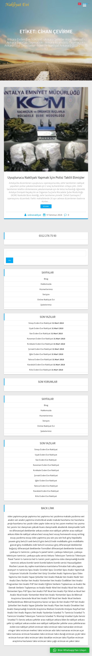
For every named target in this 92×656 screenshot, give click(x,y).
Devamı (46, 206)
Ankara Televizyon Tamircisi (61, 555)
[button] (70, 650)
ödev (47, 523)
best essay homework (60, 534)
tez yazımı (12, 527)
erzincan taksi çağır (47, 641)
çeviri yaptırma (52, 559)
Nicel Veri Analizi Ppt (58, 591)
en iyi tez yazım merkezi (62, 523)
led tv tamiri (38, 559)
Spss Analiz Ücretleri (38, 569)
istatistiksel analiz (43, 519)
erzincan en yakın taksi (68, 641)
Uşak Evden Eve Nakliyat (40, 328)
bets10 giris (38, 541)
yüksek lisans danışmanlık (44, 527)
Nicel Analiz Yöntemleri (28, 594)
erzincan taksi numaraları (61, 626)
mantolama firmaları (56, 566)
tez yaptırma (43, 516)
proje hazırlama (15, 523)
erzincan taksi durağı (55, 633)
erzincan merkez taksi (31, 630)
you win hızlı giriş (63, 537)
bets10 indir (51, 541)
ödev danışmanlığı (69, 559)
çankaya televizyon (63, 551)
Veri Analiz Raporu (23, 612)
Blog (46, 278)
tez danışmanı (24, 527)
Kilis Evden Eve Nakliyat (40, 369)
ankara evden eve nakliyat (48, 530)
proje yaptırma (29, 516)
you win (50, 537)
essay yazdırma (17, 537)
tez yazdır (28, 523)
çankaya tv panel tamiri (41, 551)
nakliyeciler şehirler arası (61, 623)
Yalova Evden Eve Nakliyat (40, 359)
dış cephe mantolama (35, 566)
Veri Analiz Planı (51, 605)
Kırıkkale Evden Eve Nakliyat (40, 344)
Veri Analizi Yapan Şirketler (31, 576)
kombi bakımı (46, 562)
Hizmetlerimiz (46, 289)
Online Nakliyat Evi (46, 299)
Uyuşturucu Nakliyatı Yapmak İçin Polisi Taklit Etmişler (46, 177)
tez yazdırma (56, 516)
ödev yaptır (38, 523)
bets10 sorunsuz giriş (48, 544)
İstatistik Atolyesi (63, 608)
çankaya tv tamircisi (19, 551)
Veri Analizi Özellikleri (61, 580)
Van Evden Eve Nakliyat (40, 333)
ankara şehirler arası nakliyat (40, 619)
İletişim (46, 294)
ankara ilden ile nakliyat (65, 619)
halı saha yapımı (75, 566)
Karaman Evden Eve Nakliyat (40, 338)
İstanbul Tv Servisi (16, 619)
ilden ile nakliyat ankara (26, 534)
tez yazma (79, 523)
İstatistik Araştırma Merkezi (40, 608)
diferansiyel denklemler (23, 530)
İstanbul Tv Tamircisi (63, 612)
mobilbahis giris (64, 541)
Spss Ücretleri (55, 569)
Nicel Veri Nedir (59, 598)
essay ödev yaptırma (36, 537)
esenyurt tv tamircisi (18, 569)
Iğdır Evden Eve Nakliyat (40, 354)
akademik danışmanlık (69, 527)
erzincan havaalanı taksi (33, 633)
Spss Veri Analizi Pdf (37, 591)
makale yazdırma (71, 516)
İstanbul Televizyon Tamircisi (31, 616)
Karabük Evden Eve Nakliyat (40, 364)
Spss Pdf (22, 591)
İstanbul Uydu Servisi (75, 616)
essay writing (77, 534)
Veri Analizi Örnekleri (70, 605)
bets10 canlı (26, 541)
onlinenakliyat (34, 214)
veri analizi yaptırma (24, 519)
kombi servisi (60, 562)
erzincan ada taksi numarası (56, 630)
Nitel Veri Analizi (60, 587)
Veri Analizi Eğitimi (43, 584)
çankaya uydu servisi (37, 555)
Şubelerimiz (46, 304)
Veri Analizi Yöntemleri (39, 580)
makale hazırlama (61, 519)
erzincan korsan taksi (19, 637)
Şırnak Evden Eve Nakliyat (40, 349)
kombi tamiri (33, 562)
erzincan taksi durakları (41, 637)
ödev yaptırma (15, 516)
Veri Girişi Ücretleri (47, 573)
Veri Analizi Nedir (71, 576)
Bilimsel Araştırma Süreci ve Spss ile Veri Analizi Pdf (49, 601)
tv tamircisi (26, 559)
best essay (43, 534)
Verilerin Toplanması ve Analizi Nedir (33, 587)
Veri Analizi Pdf (26, 584)
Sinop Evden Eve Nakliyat (40, 323)
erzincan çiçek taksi (75, 633)
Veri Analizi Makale (53, 576)
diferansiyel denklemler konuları (67, 548)
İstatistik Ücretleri (29, 573)
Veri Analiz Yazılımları (42, 612)
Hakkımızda (46, 284)
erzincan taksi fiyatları (64, 637)
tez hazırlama (77, 519)
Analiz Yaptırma (64, 573)
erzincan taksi (42, 626)
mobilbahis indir (29, 544)
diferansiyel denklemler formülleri (34, 548)
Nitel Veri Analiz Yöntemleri (53, 594)
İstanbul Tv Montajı (54, 616)
